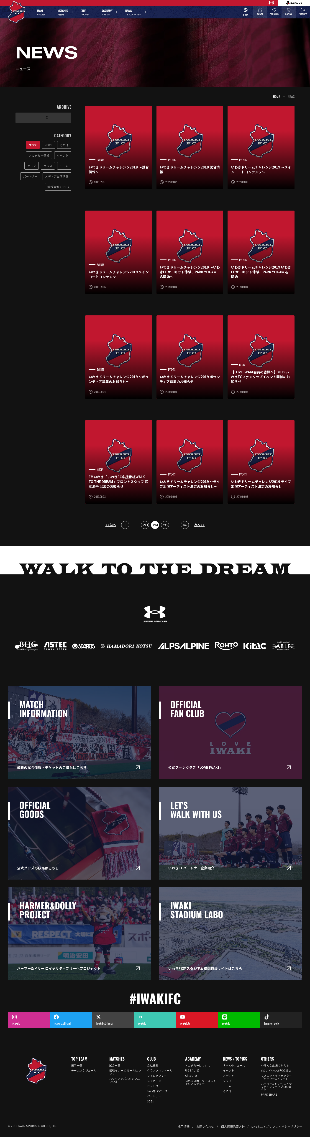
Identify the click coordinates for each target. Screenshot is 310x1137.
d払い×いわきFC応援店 (276, 1070)
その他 (227, 1091)
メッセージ (154, 1081)
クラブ (227, 1081)
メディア (228, 1075)
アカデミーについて (197, 1065)
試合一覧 (114, 1065)
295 (165, 525)
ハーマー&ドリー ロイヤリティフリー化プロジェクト (276, 1086)
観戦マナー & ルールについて (125, 1072)
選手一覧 (76, 1065)
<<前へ (110, 525)
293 (145, 525)
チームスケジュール (83, 1070)
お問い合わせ (205, 1126)
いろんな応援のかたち (275, 1065)
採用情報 (184, 1126)
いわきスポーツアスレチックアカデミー (200, 1082)
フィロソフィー (157, 1075)
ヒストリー (154, 1086)
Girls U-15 (191, 1075)
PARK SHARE (269, 1094)
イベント (228, 1070)
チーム (227, 1086)
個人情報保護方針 (233, 1126)
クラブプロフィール (159, 1070)
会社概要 (152, 1065)
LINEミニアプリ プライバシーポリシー (276, 1126)
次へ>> (199, 525)
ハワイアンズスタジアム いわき (124, 1080)
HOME (276, 96)
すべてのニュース (234, 1065)
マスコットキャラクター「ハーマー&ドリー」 (276, 1077)
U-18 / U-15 (192, 1070)
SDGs (150, 1101)
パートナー (154, 1096)
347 (185, 525)
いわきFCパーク (157, 1091)
